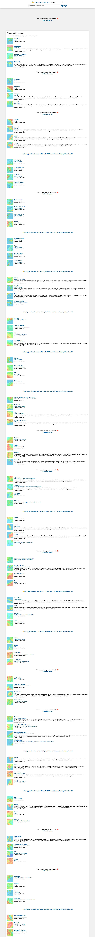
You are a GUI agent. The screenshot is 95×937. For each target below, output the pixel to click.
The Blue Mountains (19, 684)
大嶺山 (16, 246)
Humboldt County (29, 542)
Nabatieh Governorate (23, 575)
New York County (19, 565)
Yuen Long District (19, 206)
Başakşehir (24, 917)
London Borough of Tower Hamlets (24, 558)
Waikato (22, 614)
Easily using (48, 154)
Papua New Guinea (18, 599)
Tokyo (15, 412)
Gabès (19, 446)
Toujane (16, 445)
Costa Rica (17, 460)
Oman (15, 646)
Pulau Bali (17, 61)
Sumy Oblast (20, 622)
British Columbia (21, 741)
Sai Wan (16, 358)
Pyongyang (17, 493)
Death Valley (17, 772)
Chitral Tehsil (17, 652)
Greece (16, 757)
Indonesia (16, 63)
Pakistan (16, 654)
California (19, 398)
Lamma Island (18, 260)
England (23, 406)
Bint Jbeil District (19, 573)
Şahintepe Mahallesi (20, 915)
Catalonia (19, 319)
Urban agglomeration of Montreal (29, 502)
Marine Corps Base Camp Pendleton (24, 397)
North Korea (16, 494)
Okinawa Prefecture (19, 930)
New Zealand (16, 614)
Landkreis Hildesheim (30, 899)
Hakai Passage (18, 740)
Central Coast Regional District (32, 741)
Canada (15, 502)
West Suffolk (17, 660)
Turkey (15, 88)
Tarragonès (24, 319)
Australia (16, 439)
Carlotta (16, 541)
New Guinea (17, 598)
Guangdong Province (20, 420)
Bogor (25, 334)
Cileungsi (16, 333)
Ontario (19, 685)
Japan (16, 294)
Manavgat (17, 86)
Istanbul (16, 102)
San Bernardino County (30, 478)
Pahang (20, 55)
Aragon (18, 820)
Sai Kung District (19, 214)
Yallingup (16, 780)
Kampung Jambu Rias (20, 54)
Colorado (22, 367)
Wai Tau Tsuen (18, 175)
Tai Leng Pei (17, 160)
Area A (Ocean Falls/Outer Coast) (47, 741)
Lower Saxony (22, 899)
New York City (24, 701)
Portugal (16, 924)
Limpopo (22, 726)
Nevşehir (16, 883)
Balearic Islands (20, 733)
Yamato (16, 812)
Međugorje (17, 485)
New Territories (18, 253)
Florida (16, 525)
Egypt (15, 374)
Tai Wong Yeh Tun (19, 167)
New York (23, 567)
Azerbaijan (16, 853)
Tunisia (15, 446)
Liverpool (16, 638)
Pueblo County (18, 365)
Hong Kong (17, 39)
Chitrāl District (32, 654)
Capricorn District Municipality (31, 726)
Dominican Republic (18, 519)
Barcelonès (24, 877)
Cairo (15, 373)
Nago (26, 931)
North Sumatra (22, 341)
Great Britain (17, 836)
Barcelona (17, 876)
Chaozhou (17, 717)
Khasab (16, 645)
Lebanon (16, 575)
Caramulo (16, 923)
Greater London (29, 559)
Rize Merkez (20, 381)
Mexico (16, 804)
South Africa (16, 726)
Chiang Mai (17, 94)
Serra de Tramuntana (20, 732)
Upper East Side (18, 699)
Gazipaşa (16, 119)
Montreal (16, 500)
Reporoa (16, 613)
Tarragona (17, 318)
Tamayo (16, 517)
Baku (15, 851)
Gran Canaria (17, 692)
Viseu (19, 924)
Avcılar (16, 221)
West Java (21, 334)
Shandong (19, 798)
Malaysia (16, 55)
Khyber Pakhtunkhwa (23, 654)
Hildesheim (17, 898)
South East (17, 404)
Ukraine (15, 622)
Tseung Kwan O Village (20, 844)
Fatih (19, 103)
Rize (15, 380)
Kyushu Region (21, 931)
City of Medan (18, 340)
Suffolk (27, 661)
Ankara (16, 278)
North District (18, 199)
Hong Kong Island (19, 238)
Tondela (23, 924)
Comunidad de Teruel (25, 820)
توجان (22, 446)
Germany (16, 899)
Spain (15, 319)
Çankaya (23, 279)
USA (15, 398)
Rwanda (16, 452)
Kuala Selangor (26, 327)
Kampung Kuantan (19, 325)
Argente (16, 819)
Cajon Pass (17, 477)
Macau (16, 891)
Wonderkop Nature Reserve (22, 725)
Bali (19, 63)
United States (17, 367)
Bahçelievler (17, 677)
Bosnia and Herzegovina (19, 486)
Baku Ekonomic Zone (23, 853)
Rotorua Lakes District (29, 614)
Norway (16, 135)
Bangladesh (17, 46)
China (15, 40)
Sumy (15, 620)
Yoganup (16, 438)
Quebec (19, 502)
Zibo (15, 797)
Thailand (16, 95)
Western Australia (22, 439)
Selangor (20, 327)
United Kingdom (17, 406)
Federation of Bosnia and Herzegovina (33, 486)
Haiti (15, 606)
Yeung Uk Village (18, 182)
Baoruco (25, 519)
